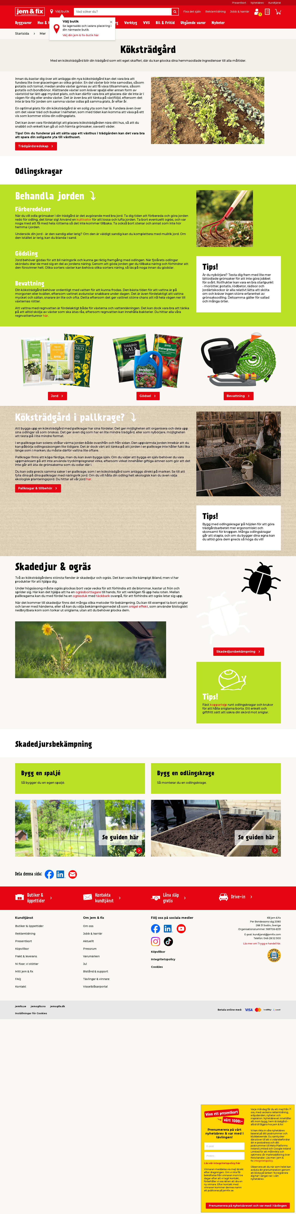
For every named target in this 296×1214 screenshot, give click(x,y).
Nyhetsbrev (257, 3)
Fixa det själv (192, 11)
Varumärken (91, 1121)
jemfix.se (20, 1171)
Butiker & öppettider (29, 1091)
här (45, 400)
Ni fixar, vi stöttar (26, 1129)
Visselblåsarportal (95, 1152)
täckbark (103, 680)
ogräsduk (80, 680)
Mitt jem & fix (24, 1137)
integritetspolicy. (264, 1160)
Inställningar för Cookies (31, 1178)
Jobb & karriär (239, 11)
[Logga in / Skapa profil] (257, 12)
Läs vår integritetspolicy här (222, 1163)
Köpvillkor (22, 1114)
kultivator (84, 304)
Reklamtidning (215, 11)
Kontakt (20, 1152)
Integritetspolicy (163, 1124)
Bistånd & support (95, 1137)
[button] (145, 260)
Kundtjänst (274, 3)
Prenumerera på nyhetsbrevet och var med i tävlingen (248, 1205)
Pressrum (89, 1114)
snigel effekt (138, 691)
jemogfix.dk (57, 1171)
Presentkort (239, 3)
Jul (85, 1129)
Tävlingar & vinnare (96, 1144)
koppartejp (218, 789)
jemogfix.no (38, 1171)
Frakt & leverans (26, 1121)
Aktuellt (88, 1106)
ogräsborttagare (88, 677)
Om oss (88, 1091)
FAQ (18, 1144)
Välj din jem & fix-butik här (81, 35)
